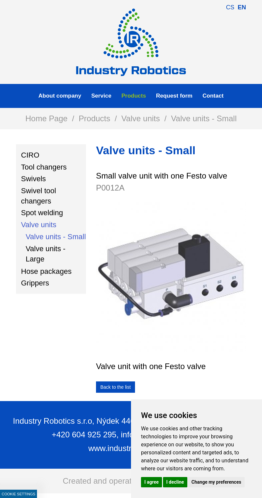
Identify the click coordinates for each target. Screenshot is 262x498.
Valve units (140, 118)
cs (230, 7)
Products (94, 118)
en (242, 7)
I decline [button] (175, 482)
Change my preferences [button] (216, 482)
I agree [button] (151, 482)
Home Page (46, 118)
